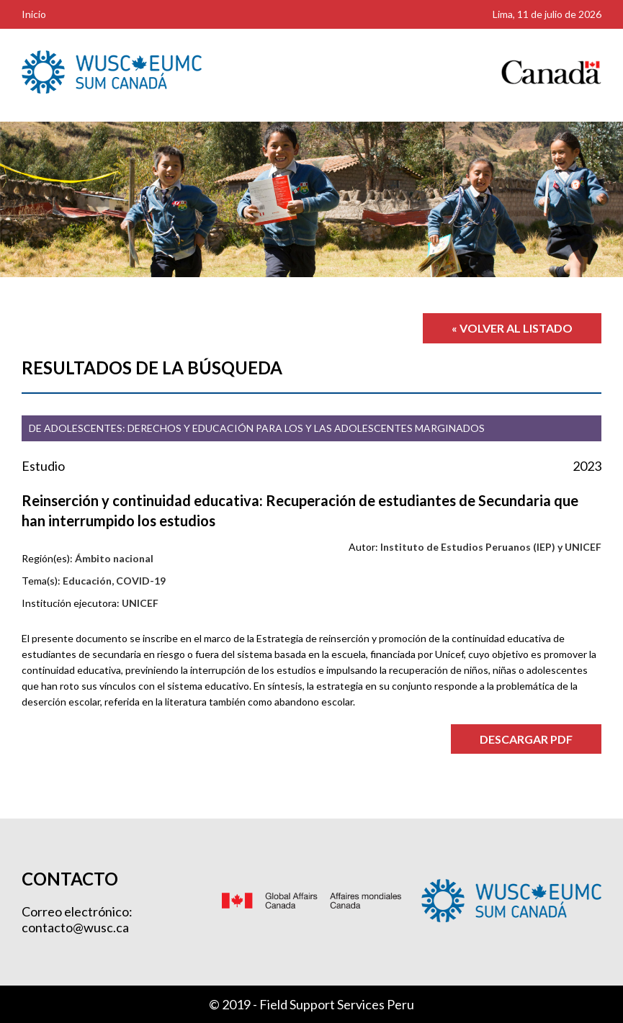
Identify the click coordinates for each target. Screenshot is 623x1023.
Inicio (34, 14)
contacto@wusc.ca (75, 927)
